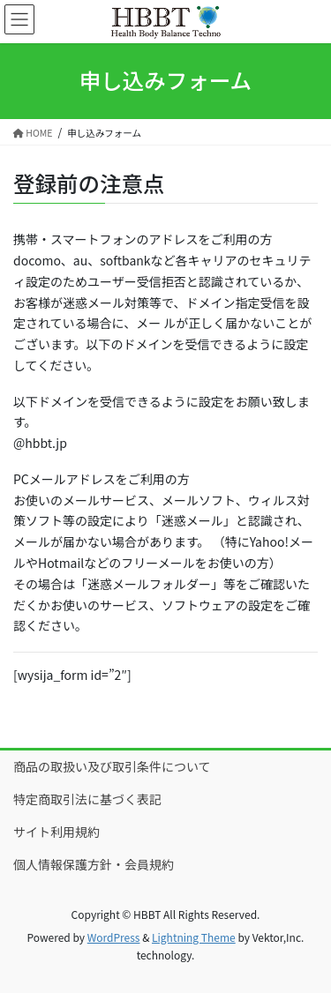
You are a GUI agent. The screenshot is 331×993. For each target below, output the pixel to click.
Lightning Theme (194, 937)
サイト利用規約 (56, 831)
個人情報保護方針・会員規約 (93, 864)
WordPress (113, 937)
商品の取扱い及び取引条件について (112, 766)
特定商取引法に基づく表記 (87, 799)
